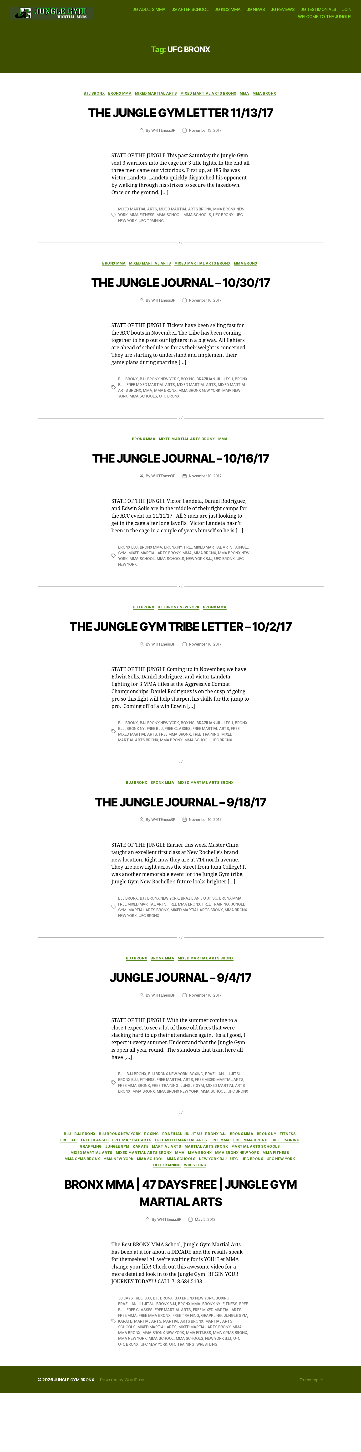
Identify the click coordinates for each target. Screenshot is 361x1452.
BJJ (121, 1117)
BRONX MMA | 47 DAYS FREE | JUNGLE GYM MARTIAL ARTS (180, 1245)
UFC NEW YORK (147, 588)
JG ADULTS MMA (149, 11)
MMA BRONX (270, 98)
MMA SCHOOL (170, 237)
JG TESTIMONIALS (318, 11)
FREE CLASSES (193, 770)
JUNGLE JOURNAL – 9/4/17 (180, 1019)
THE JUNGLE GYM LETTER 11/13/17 (180, 125)
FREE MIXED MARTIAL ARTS (166, 407)
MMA (249, 98)
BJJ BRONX (89, 98)
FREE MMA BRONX (186, 776)
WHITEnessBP (162, 152)
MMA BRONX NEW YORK (220, 413)
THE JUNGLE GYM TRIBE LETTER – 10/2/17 (180, 658)
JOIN (346, 11)
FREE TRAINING (219, 776)
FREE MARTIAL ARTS (227, 770)
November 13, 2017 (205, 152)
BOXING (191, 402)
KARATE (184, 1197)
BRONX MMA (117, 98)
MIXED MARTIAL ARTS (155, 98)
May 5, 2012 (206, 1273)
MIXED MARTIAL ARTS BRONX (210, 98)
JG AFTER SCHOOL (190, 11)
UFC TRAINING (152, 242)
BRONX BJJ (128, 407)
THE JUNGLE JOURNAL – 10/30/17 (181, 304)
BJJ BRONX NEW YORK (161, 402)
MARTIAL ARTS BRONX (149, 952)
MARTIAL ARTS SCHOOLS (104, 1204)
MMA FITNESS (142, 237)
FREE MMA (250, 1190)
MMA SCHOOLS (199, 237)
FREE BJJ (169, 770)
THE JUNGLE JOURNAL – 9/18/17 (180, 843)
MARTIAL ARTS (212, 1197)
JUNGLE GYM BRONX (76, 1438)
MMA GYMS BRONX (170, 1211)
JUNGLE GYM (130, 576)
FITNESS (148, 1122)
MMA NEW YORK (133, 419)
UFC (136, 1219)
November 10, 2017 (205, 323)
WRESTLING (250, 1219)
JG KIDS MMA (227, 11)
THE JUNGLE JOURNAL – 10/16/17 (180, 481)
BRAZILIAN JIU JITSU (218, 402)
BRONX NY (175, 570)
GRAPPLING (130, 1197)
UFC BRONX (226, 237)
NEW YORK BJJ (225, 582)
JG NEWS (256, 11)
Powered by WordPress (126, 1438)
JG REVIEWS (283, 11)
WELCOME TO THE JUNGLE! (324, 18)
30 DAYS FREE (131, 1351)
